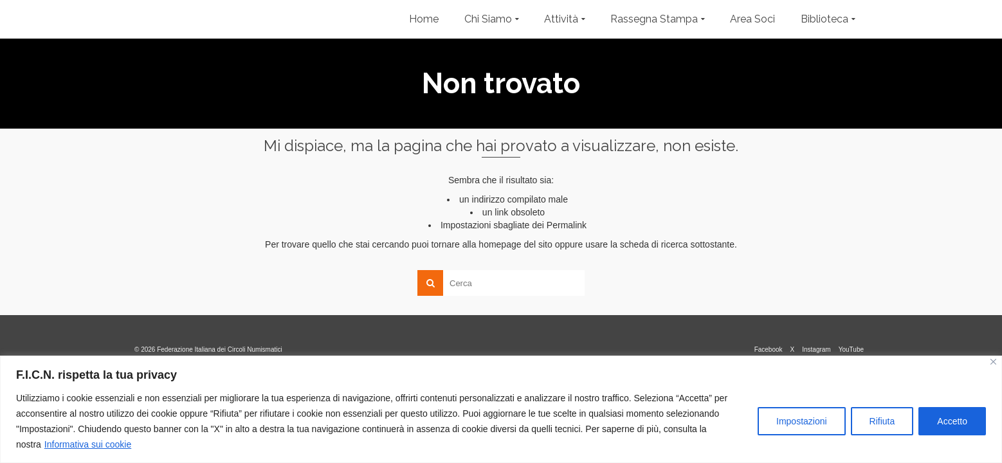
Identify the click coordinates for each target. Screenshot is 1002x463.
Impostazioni (801, 421)
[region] (501, 409)
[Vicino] (993, 362)
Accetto (952, 421)
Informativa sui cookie (87, 444)
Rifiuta (882, 421)
